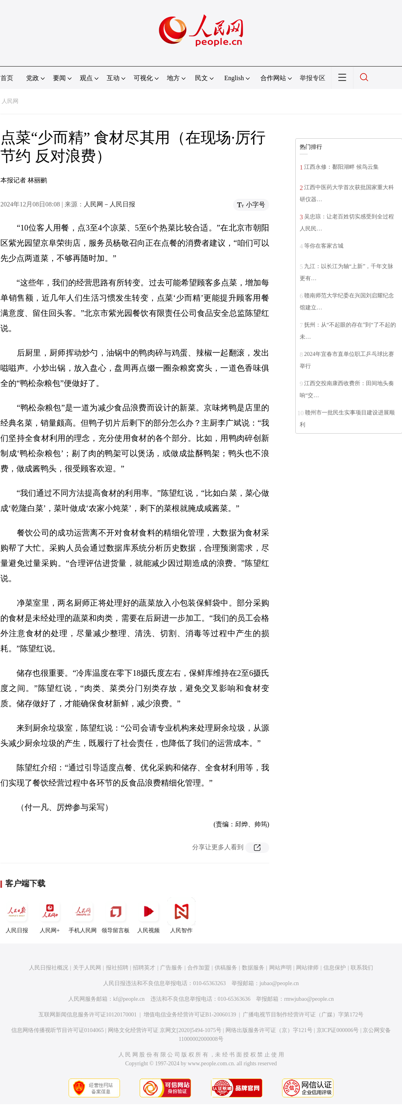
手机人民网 (83, 915)
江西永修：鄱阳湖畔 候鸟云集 (341, 167)
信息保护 (334, 968)
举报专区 (312, 78)
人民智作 (181, 915)
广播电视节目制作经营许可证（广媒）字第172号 (303, 1015)
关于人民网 (87, 968)
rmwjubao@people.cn (309, 999)
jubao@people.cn (279, 983)
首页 (6, 78)
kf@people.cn (129, 999)
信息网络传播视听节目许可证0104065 (57, 1030)
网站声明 (280, 968)
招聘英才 (144, 968)
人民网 (10, 101)
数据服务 (253, 968)
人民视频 (148, 915)
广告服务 (171, 968)
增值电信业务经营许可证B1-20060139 (190, 1015)
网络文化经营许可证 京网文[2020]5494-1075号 (165, 1030)
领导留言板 (116, 915)
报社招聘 (117, 968)
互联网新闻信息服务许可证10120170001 (88, 1015)
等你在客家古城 (323, 246)
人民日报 (17, 915)
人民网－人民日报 (109, 204)
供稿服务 (226, 968)
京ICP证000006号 (338, 1030)
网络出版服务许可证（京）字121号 (269, 1030)
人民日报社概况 (48, 968)
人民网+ (50, 915)
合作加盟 (198, 968)
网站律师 (307, 968)
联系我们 (362, 968)
